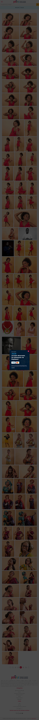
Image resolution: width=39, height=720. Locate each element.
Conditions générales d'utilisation (19, 706)
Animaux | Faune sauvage (19, 693)
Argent (19, 696)
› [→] (28, 667)
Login (19, 703)
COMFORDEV (33, 718)
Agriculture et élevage (19, 690)
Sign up (19, 705)
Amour (19, 692)
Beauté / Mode (19, 697)
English (19, 708)
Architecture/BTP (19, 694)
